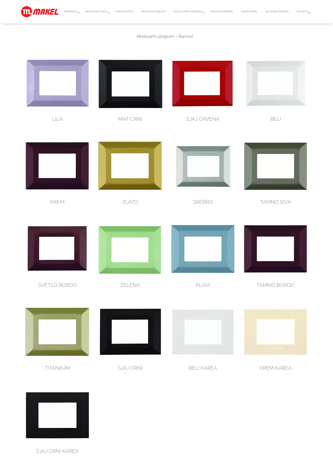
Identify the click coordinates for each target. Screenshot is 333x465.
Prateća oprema (221, 11)
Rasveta (302, 11)
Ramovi (186, 36)
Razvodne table (96, 11)
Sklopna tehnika (277, 11)
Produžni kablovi (153, 11)
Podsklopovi (124, 11)
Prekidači (70, 11)
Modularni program (188, 11)
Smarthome (249, 11)
